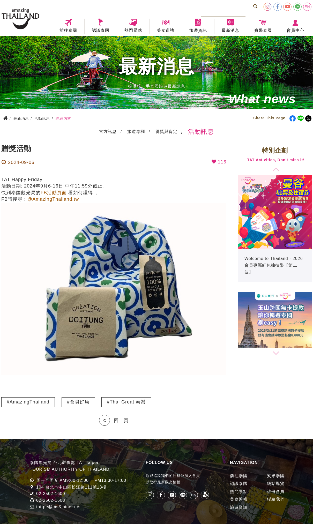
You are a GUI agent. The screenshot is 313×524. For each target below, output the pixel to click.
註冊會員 (276, 491)
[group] (275, 228)
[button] (275, 353)
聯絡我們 (276, 499)
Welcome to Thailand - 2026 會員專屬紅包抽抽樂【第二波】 (273, 265)
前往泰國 (239, 476)
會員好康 (80, 402)
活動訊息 (201, 131)
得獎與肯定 (166, 131)
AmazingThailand (29, 402)
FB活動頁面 (54, 192)
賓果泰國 (276, 476)
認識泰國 (239, 483)
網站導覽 (276, 483)
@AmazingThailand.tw (53, 199)
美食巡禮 (239, 499)
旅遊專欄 (136, 131)
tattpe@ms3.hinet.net (58, 507)
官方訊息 (108, 131)
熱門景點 (239, 491)
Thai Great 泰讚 (128, 402)
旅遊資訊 (239, 507)
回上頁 (121, 420)
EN (307, 7)
